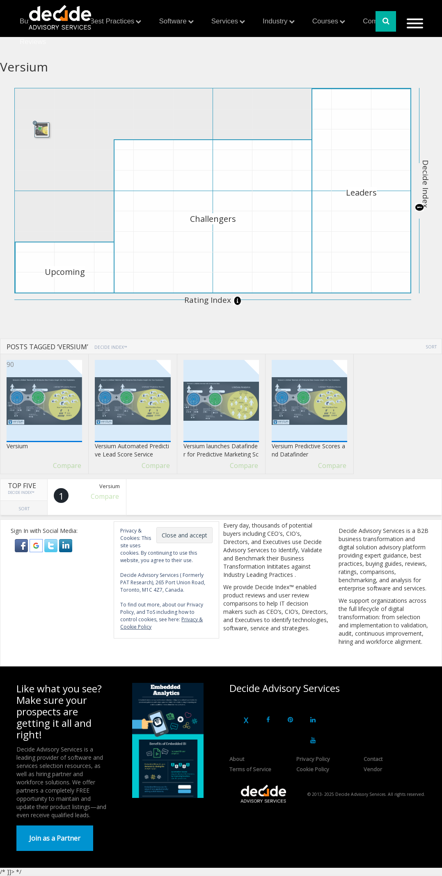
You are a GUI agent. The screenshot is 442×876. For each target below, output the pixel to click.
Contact (373, 759)
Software (173, 21)
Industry (275, 21)
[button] (22, 545)
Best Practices (112, 21)
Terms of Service (250, 769)
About (236, 759)
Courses (325, 21)
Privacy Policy (313, 759)
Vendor (373, 769)
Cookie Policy (312, 769)
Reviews (33, 42)
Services (224, 21)
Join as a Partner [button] (54, 838)
